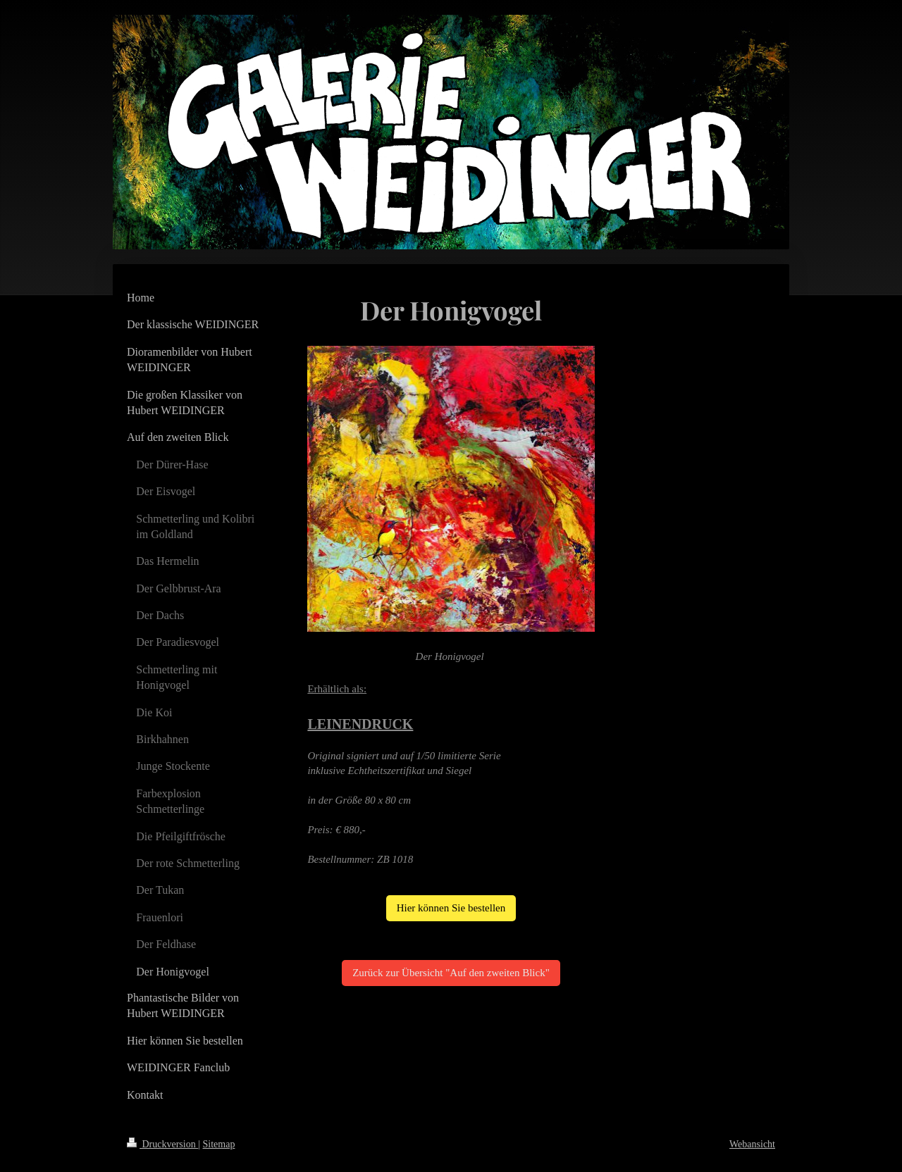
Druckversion (162, 1144)
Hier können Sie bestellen (451, 908)
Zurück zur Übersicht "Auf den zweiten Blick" (451, 972)
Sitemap (219, 1144)
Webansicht (752, 1144)
